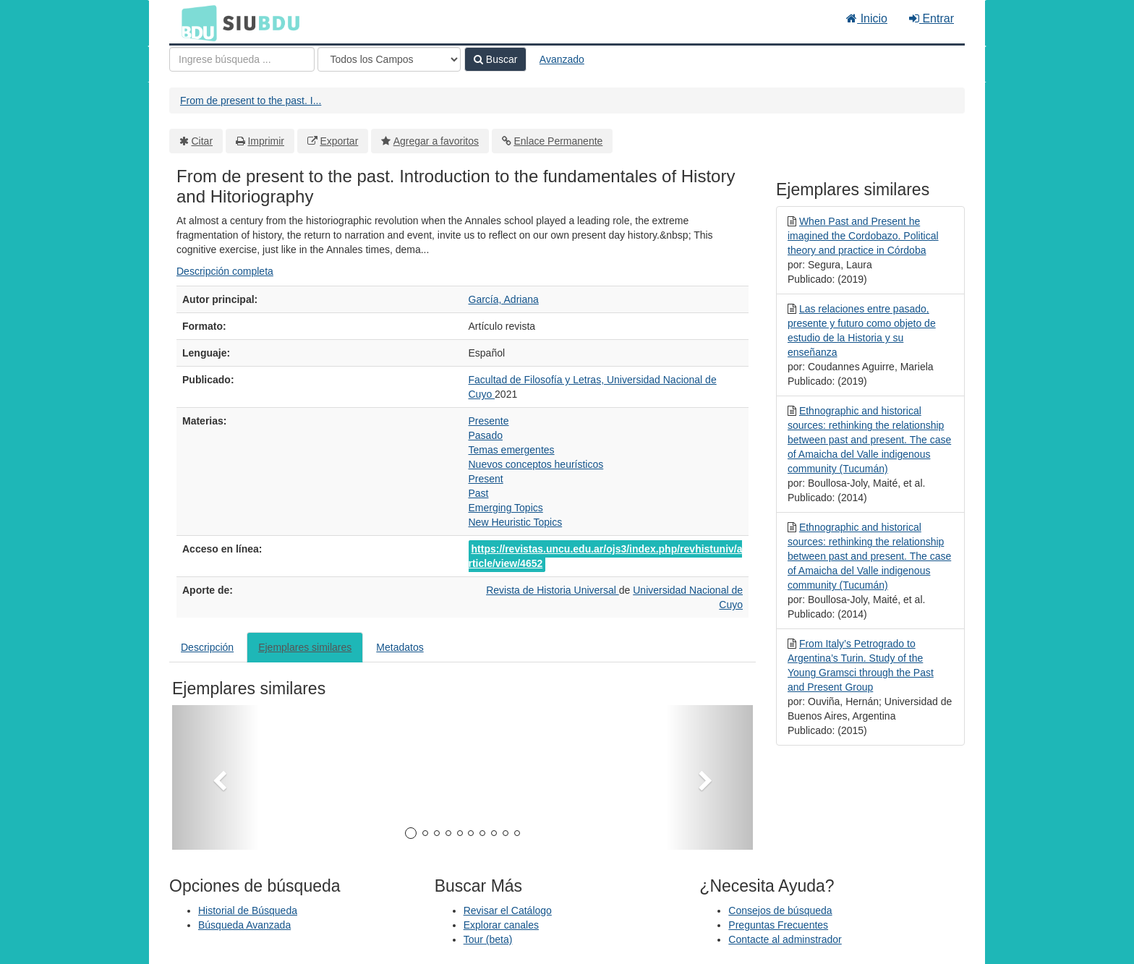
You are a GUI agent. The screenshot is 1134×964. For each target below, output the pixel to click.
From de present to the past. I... (250, 100)
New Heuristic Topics (516, 522)
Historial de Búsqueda (247, 910)
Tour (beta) (488, 939)
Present (486, 479)
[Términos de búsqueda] (242, 59)
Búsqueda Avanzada (244, 925)
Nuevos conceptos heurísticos (536, 464)
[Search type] (389, 59)
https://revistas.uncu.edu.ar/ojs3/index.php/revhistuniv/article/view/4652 (606, 556)
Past (479, 493)
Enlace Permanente (557, 141)
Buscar (495, 59)
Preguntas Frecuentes (778, 925)
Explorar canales (501, 925)
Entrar (931, 18)
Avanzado (562, 59)
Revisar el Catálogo (508, 910)
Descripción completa (224, 271)
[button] (215, 777)
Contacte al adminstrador (784, 939)
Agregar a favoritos (436, 141)
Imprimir (265, 141)
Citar (202, 141)
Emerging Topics (506, 507)
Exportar (339, 141)
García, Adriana (504, 299)
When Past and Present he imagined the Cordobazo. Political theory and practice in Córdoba (863, 236)
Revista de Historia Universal (552, 590)
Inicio (866, 18)
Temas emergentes (512, 450)
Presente (489, 421)
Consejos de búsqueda (780, 910)
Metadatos (399, 647)
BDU (195, 22)
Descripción (207, 647)
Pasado (486, 435)
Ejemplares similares (304, 647)
